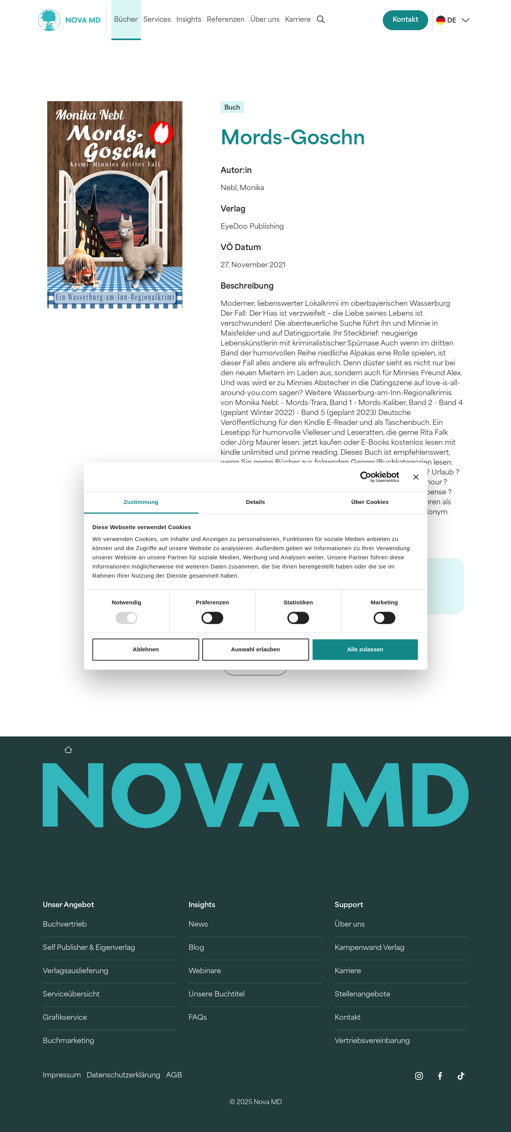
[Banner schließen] (416, 477)
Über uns (264, 20)
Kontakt (405, 20)
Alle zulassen (365, 649)
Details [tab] (255, 502)
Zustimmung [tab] (141, 502)
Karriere (298, 20)
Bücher (126, 20)
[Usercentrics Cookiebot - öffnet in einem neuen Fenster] (365, 477)
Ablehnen (146, 649)
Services (157, 20)
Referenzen (226, 20)
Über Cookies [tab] (370, 502)
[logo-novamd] (72, 20)
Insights (188, 20)
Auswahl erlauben (255, 649)
